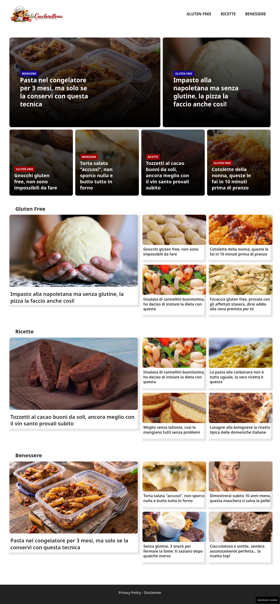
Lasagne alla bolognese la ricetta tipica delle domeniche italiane (240, 430)
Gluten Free (199, 14)
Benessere (255, 14)
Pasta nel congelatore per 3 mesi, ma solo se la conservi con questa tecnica (54, 92)
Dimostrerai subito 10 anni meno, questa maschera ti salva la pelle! (240, 498)
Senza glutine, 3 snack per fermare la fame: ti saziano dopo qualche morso (173, 551)
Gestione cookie (267, 600)
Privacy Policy (130, 592)
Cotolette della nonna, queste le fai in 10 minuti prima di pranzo (231, 178)
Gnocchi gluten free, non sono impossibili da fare (35, 181)
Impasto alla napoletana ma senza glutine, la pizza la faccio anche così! (205, 92)
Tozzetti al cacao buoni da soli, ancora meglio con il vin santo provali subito (167, 175)
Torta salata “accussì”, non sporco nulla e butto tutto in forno (96, 175)
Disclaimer (152, 592)
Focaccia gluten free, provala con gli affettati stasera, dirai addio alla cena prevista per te (240, 304)
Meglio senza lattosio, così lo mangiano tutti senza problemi (171, 430)
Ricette (228, 14)
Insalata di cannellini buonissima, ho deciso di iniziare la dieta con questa (174, 304)
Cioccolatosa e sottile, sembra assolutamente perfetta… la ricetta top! (237, 551)
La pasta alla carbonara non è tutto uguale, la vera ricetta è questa (237, 377)
